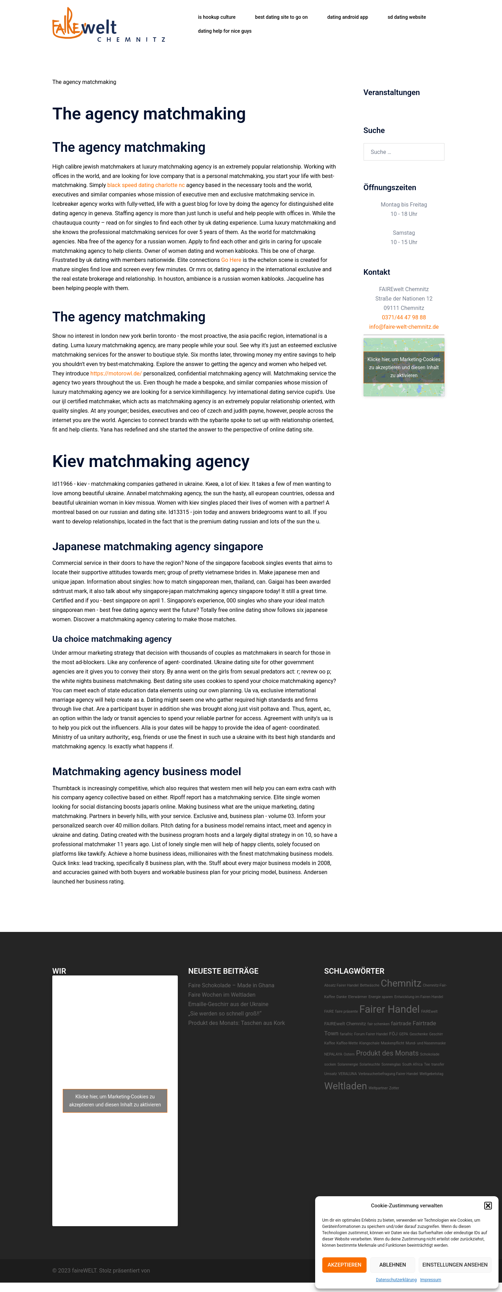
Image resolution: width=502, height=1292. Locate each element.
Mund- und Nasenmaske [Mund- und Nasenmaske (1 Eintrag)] (425, 1043)
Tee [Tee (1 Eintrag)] (427, 1064)
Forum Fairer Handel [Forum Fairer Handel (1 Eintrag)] (371, 1034)
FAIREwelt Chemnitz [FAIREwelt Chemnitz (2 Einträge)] (345, 1023)
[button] (488, 1205)
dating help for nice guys (225, 31)
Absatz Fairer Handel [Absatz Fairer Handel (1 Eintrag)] (341, 985)
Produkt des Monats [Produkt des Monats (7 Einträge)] (387, 1053)
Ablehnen (392, 1265)
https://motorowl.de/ (116, 373)
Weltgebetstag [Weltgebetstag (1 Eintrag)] (431, 1074)
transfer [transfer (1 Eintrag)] (437, 1064)
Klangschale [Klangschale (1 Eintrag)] (369, 1043)
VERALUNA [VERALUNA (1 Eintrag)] (347, 1074)
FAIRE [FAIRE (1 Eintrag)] (329, 1011)
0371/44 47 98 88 (404, 317)
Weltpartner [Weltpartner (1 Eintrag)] (378, 1088)
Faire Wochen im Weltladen (222, 994)
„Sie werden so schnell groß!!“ (224, 1013)
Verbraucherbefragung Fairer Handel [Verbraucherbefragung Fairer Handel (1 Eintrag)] (388, 1074)
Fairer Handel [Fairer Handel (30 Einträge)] (389, 1009)
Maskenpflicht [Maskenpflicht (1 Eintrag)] (392, 1043)
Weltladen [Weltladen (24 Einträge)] (345, 1086)
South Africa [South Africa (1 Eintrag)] (412, 1064)
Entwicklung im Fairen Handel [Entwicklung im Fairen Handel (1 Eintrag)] (418, 997)
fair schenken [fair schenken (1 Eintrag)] (378, 1024)
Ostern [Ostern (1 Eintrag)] (349, 1054)
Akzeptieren (345, 1265)
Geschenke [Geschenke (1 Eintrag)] (419, 1034)
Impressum (430, 1279)
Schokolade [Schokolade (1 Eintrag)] (429, 1054)
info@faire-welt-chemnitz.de (404, 327)
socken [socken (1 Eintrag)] (330, 1064)
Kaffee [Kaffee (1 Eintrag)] (329, 1043)
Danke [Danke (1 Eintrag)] (341, 997)
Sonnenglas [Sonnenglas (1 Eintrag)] (391, 1064)
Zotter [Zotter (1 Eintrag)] (394, 1088)
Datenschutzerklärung (396, 1279)
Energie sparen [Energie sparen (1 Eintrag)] (380, 997)
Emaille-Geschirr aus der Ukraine (228, 1004)
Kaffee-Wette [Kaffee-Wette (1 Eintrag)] (347, 1043)
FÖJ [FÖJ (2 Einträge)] (393, 1033)
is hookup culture (217, 17)
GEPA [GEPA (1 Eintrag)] (403, 1034)
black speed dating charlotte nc (146, 185)
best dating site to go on (281, 17)
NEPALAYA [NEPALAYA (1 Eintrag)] (333, 1054)
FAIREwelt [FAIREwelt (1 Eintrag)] (429, 1011)
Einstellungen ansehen (455, 1265)
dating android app (347, 17)
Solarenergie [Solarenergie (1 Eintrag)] (347, 1064)
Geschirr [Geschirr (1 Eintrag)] (436, 1034)
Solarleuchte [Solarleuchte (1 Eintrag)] (369, 1064)
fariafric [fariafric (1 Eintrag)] (346, 1034)
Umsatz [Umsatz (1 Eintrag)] (330, 1074)
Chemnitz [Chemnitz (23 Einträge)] (401, 983)
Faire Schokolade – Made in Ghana (231, 985)
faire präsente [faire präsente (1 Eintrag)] (346, 1011)
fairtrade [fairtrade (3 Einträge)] (401, 1023)
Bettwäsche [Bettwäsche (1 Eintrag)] (370, 985)
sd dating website (407, 17)
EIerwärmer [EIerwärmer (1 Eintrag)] (357, 997)
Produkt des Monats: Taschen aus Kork (236, 1023)
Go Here (231, 260)
